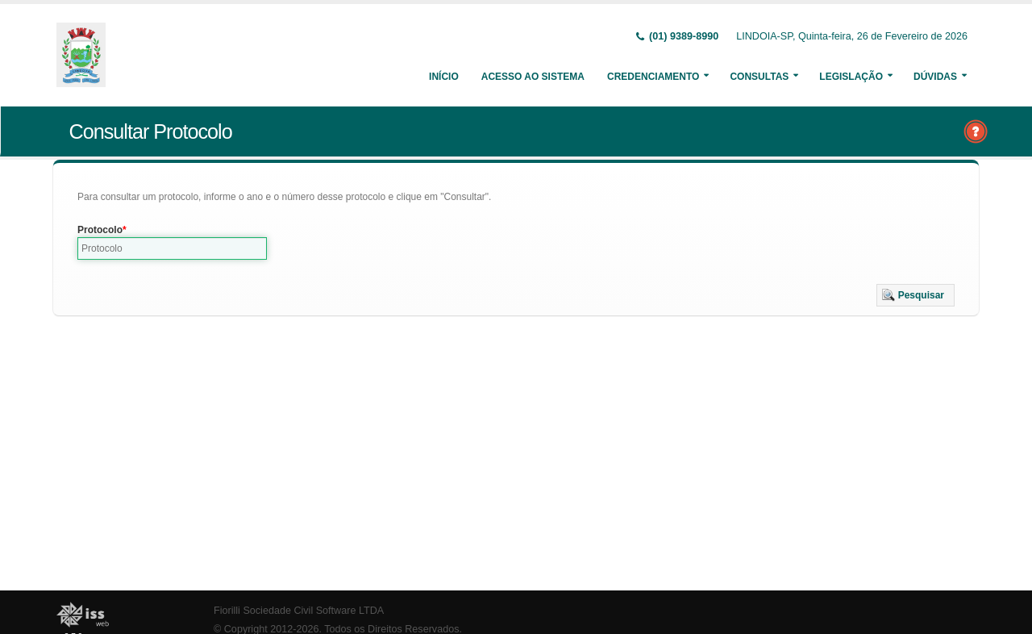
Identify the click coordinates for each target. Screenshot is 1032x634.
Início (444, 76)
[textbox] (172, 248)
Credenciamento (653, 76)
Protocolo (100, 230)
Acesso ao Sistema (533, 76)
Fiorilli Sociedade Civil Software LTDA (299, 610)
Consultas (759, 76)
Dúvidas (935, 76)
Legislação (851, 76)
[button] (915, 295)
